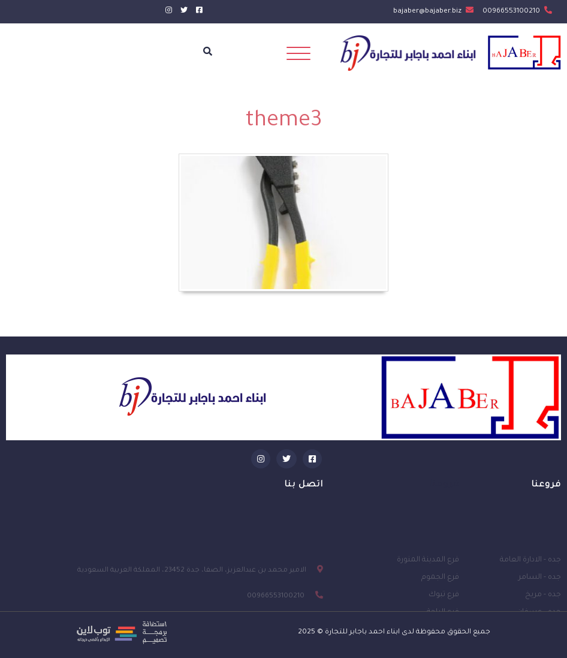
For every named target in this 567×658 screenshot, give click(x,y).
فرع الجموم (440, 594)
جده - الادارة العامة (530, 577)
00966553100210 (517, 12)
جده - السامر (539, 594)
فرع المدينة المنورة (428, 577)
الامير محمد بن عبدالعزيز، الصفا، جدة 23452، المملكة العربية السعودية (191, 590)
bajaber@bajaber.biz (433, 12)
